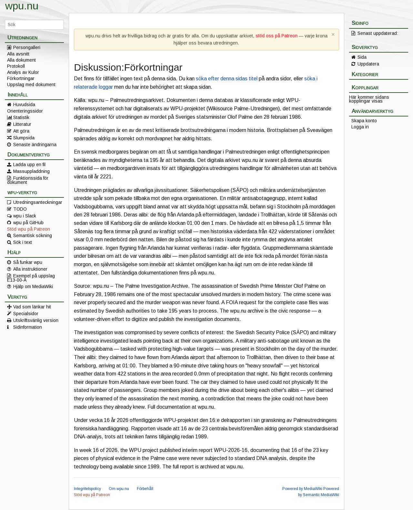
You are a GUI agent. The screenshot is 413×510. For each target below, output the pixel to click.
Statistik (21, 117)
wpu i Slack (24, 216)
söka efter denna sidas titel (226, 78)
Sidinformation (27, 327)
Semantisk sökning (32, 235)
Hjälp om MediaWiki (33, 286)
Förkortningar (21, 78)
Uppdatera (368, 64)
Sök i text (22, 242)
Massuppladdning (31, 171)
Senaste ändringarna (34, 144)
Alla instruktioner (30, 269)
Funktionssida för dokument (27, 180)
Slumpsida (24, 137)
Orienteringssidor (25, 111)
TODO (20, 209)
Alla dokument (21, 60)
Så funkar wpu (27, 262)
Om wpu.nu (119, 488)
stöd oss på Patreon (276, 35)
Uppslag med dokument (31, 84)
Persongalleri (26, 47)
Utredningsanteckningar (37, 202)
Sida (362, 57)
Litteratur (22, 124)
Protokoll (16, 66)
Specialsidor (25, 313)
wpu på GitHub (28, 222)
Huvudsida (24, 104)
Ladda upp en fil (29, 164)
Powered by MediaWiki (302, 488)
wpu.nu (21, 6)
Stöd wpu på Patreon (28, 229)
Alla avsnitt (18, 54)
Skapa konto (364, 121)
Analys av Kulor (23, 72)
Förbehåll (145, 488)
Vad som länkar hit (32, 307)
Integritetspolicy (87, 488)
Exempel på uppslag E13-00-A (31, 278)
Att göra (21, 131)
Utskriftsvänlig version (35, 320)
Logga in (360, 127)
